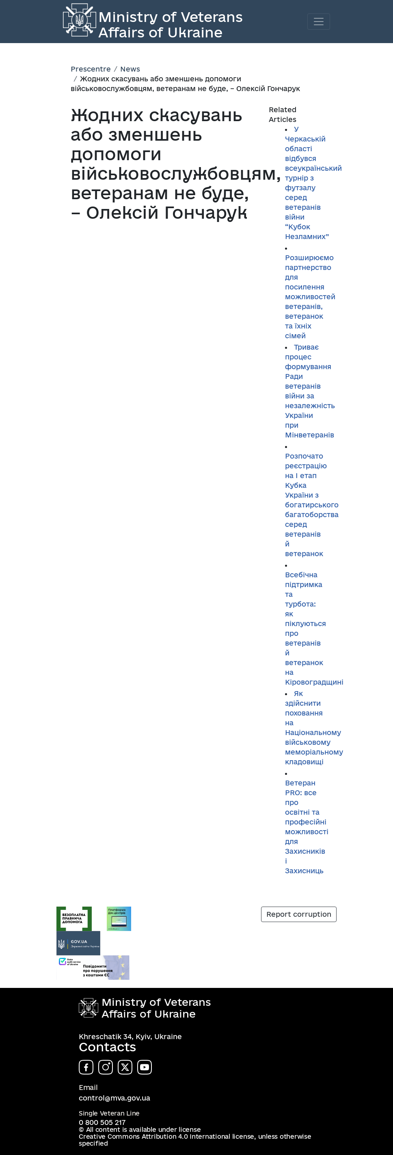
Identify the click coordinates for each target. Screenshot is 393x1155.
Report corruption (298, 914)
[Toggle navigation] (318, 21)
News (130, 69)
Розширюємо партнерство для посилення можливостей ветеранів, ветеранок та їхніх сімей (310, 296)
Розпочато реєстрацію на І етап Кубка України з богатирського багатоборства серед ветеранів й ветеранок (312, 504)
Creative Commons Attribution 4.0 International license (166, 1136)
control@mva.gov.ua (114, 1098)
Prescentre (91, 69)
